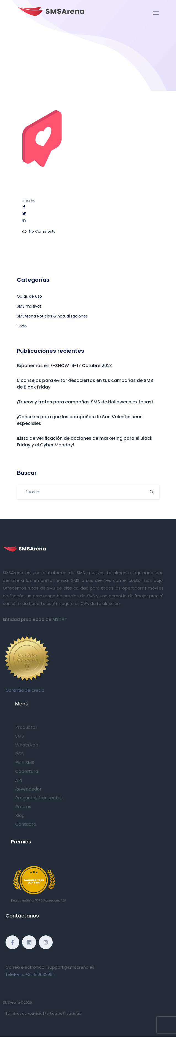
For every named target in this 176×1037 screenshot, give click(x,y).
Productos (26, 727)
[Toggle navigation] (156, 13)
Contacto (25, 824)
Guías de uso (29, 296)
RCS (19, 754)
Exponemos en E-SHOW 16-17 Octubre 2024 (65, 365)
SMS (19, 736)
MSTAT (59, 619)
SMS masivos (29, 306)
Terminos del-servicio (24, 1013)
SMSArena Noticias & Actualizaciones (52, 316)
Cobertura (26, 771)
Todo (22, 326)
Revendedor (28, 789)
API (18, 780)
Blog (20, 815)
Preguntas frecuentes (39, 798)
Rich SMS (24, 762)
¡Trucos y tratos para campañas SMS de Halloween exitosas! (85, 402)
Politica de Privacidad (63, 1013)
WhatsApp (26, 745)
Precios (23, 806)
